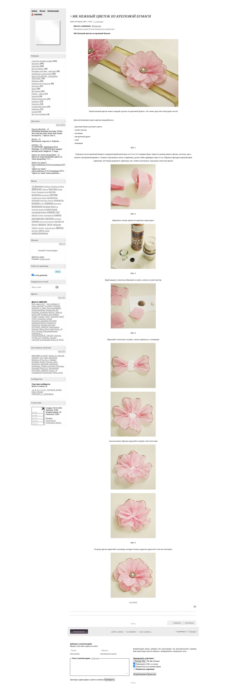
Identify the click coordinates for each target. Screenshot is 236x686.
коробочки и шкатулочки (42, 74)
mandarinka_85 (52, 310)
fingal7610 (36, 364)
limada (34, 310)
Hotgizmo (35, 358)
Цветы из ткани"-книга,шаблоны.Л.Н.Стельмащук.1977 (48, 164)
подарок (40, 215)
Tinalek (34, 317)
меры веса (57, 203)
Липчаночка (54, 368)
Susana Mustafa (38, 129)
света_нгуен (58, 373)
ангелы (35, 145)
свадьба (35, 96)
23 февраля (37, 186)
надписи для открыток (41, 84)
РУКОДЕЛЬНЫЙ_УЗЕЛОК (42, 336)
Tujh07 (47, 317)
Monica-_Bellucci (55, 312)
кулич (42, 203)
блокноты (36, 104)
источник (133, 602)
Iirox (41, 358)
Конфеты (47, 186)
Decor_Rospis (37, 392)
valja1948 (54, 317)
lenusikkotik (56, 308)
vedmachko (53, 364)
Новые (193, 631)
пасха (34, 215)
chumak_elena (51, 362)
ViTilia (34, 319)
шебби (47, 231)
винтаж (52, 192)
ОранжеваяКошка (50, 331)
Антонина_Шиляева (40, 321)
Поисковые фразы (53, 423)
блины (60, 189)
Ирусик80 (53, 321)
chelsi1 (42, 362)
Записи (34, 11)
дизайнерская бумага (39, 198)
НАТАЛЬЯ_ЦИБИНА (40, 327)
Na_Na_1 (45, 360)
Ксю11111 (44, 368)
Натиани (35, 329)
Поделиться (189, 623)
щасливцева (45, 340)
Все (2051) (60, 125)
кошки (36, 203)
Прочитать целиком (81, 29)
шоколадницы (40, 233)
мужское (37, 206)
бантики (53, 189)
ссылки (35, 112)
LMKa (46, 358)
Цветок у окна (38, 257)
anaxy (34, 306)
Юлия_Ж (54, 340)
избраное (35, 109)
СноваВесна (37, 373)
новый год (53, 212)
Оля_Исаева (37, 331)
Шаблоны (36, 81)
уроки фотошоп (50, 228)
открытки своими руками (42, 61)
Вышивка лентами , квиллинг (44, 71)
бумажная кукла (42, 192)
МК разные (36, 91)
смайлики (95, 658)
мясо (53, 206)
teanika (56, 315)
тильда (56, 224)
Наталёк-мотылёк (47, 325)
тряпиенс (41, 228)
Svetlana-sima (46, 315)
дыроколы (52, 197)
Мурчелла (36, 325)
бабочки (45, 189)
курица (49, 203)
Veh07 (61, 317)
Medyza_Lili (36, 360)
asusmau (32, 14)
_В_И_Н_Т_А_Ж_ (39, 390)
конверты (35, 101)
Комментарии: (45, 259)
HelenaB (56, 306)
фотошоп (35, 86)
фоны (34, 89)
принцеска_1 (37, 333)
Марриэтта (51, 323)
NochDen (35, 362)
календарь (43, 200)
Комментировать (79, 631)
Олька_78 (58, 329)
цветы (41, 230)
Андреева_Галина (44, 319)
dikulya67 (41, 306)
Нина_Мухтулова (46, 329)
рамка (57, 215)
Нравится (177, 623)
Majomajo (41, 310)
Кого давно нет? (38, 304)
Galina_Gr (53, 356)
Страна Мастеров (39, 107)
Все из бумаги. (38, 69)
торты (34, 228)
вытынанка (45, 195)
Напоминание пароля (108, 654)
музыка (46, 206)
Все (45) (61, 298)
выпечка (36, 195)
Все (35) (61, 351)
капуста (50, 200)
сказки (35, 221)
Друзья (42, 11)
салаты (49, 218)
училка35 (35, 340)
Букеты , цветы (38, 94)
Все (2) (62, 244)
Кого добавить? (53, 304)
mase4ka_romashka (40, 312)
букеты (34, 192)
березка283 (47, 373)
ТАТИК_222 (36, 338)
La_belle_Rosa (45, 308)
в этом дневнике (40, 275)
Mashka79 (53, 358)
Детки (34, 139)
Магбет (43, 323)
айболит (37, 189)
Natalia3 (53, 360)
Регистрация (75, 654)
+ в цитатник (98, 21)
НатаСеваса (54, 327)
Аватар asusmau (47, 32)
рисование (38, 218)
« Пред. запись (117, 631)
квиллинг (35, 64)
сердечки (58, 219)
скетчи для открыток (46, 221)
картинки (35, 66)
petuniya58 (36, 315)
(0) (48, 129)
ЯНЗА (61, 340)
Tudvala (41, 317)
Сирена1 (57, 336)
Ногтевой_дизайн (54, 390)
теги (49, 224)
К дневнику (131, 631)
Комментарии (53, 11)
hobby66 (35, 308)
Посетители (51, 421)
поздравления (49, 215)
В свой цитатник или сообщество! (101, 29)
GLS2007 (49, 306)
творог (42, 224)
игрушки (36, 200)
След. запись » (145, 631)
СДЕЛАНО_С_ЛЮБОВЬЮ (43, 394)
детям (53, 194)
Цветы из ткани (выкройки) (44, 155)
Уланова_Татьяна (49, 338)
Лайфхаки (36, 323)
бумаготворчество (39, 99)
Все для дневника (39, 114)
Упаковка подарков (57, 186)
